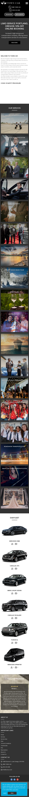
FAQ (2, 748)
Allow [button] (12, 793)
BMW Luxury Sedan (14, 590)
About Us (3, 752)
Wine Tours (14, 292)
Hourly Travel (14, 160)
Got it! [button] (4, 793)
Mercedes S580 (14, 541)
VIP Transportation (14, 226)
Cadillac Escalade (14, 615)
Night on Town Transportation (14, 468)
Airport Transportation (14, 115)
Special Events (14, 204)
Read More (14, 42)
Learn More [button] (15, 789)
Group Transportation (14, 358)
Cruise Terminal (15, 336)
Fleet (2, 741)
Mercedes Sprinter (14, 664)
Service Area (4, 739)
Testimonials (4, 745)
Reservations (4, 750)
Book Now (9, 14)
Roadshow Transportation (14, 446)
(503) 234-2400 (16, 10)
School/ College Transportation (14, 425)
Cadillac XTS (14, 566)
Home (2, 734)
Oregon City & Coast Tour (14, 248)
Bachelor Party (14, 314)
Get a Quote (19, 14)
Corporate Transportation (14, 138)
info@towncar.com (7, 769)
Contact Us (3, 754)
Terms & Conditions (6, 743)
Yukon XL (14, 640)
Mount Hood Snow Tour (14, 270)
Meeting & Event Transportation (14, 380)
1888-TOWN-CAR (16, 7)
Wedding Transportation (14, 490)
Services (3, 737)
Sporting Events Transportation (14, 402)
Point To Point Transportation (14, 182)
